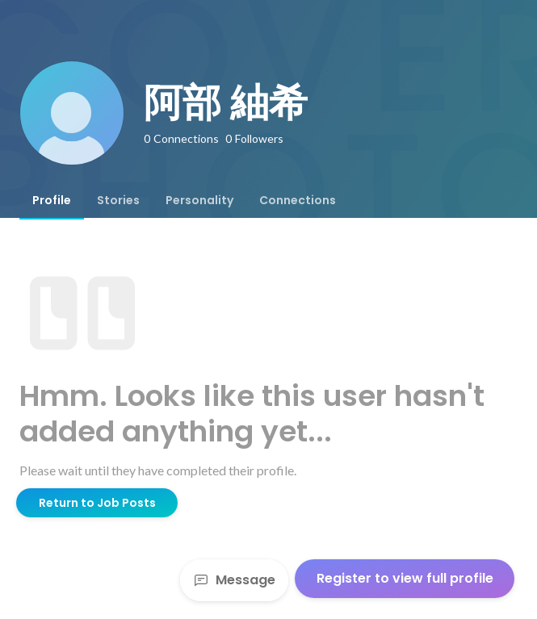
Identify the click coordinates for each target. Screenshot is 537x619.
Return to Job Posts (97, 503)
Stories (118, 200)
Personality (199, 200)
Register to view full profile (405, 578)
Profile (51, 200)
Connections (297, 200)
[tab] (51, 200)
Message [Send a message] (234, 580)
